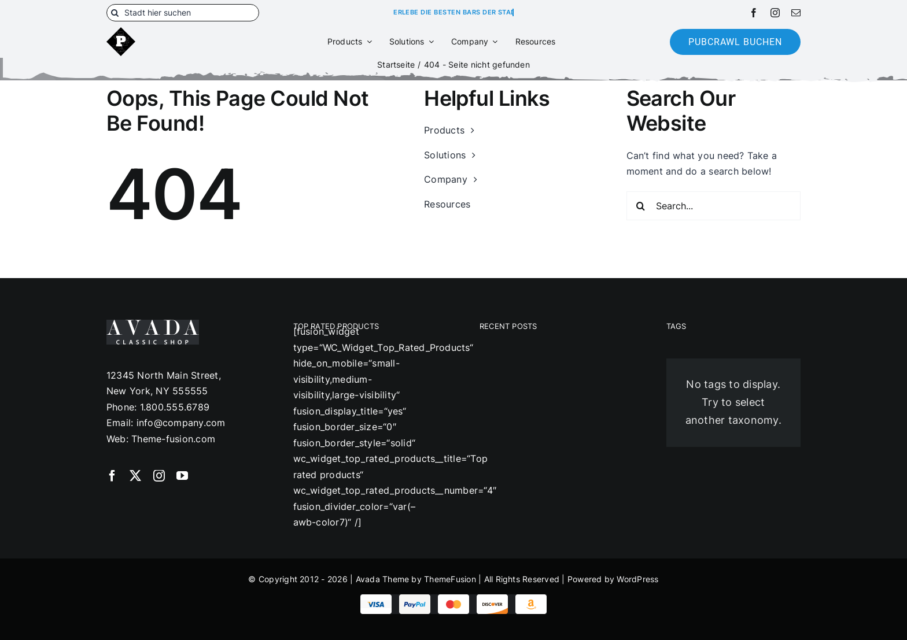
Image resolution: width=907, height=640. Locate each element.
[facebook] (753, 12)
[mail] (796, 12)
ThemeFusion (450, 579)
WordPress (637, 579)
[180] (120, 32)
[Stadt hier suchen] (182, 12)
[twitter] (135, 476)
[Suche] (115, 12)
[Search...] (713, 205)
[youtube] (182, 476)
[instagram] (775, 12)
